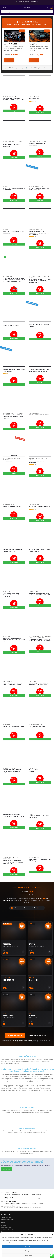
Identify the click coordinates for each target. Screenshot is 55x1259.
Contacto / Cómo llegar (7, 1219)
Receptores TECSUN (34, 96)
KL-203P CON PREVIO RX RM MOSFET (39, 506)
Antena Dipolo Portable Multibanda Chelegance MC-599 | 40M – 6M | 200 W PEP (14, 639)
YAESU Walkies (20, 413)
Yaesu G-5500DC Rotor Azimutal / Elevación (38, 770)
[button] (52, 1234)
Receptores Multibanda (9, 322)
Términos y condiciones (7, 1229)
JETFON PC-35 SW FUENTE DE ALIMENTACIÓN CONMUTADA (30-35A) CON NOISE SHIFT (39, 233)
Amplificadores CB (34, 504)
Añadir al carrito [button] (40, 112)
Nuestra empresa (6, 1217)
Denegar (27, 1251)
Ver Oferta (9, 60)
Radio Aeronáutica (34, 413)
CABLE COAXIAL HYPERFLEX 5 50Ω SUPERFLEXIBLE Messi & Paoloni (12, 683)
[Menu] (3, 7)
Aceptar (27, 1246)
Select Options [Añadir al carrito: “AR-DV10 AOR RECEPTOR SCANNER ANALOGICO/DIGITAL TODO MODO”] (40, 382)
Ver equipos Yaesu (14, 1035)
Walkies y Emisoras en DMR (10, 96)
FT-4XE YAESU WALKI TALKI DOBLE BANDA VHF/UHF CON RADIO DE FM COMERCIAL (13, 416)
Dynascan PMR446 (7, 857)
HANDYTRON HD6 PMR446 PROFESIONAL (36, 461)
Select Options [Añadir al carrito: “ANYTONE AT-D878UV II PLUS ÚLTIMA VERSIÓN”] (40, 339)
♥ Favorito (19, 60)
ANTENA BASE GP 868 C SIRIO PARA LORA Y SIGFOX (39, 816)
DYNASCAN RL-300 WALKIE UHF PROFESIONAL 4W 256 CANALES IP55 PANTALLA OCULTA (13, 862)
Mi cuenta (3, 1225)
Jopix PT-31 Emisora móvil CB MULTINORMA (37, 144)
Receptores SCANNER (34, 368)
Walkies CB (5, 186)
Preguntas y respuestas (7, 1232)
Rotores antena (33, 768)
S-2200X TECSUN (34, 98)
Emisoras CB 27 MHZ (41, 141)
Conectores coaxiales (35, 548)
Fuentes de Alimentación (35, 229)
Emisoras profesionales (35, 724)
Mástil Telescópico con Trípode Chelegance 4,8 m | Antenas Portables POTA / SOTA (13, 595)
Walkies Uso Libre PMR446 (9, 141)
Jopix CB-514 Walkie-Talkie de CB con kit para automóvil (13, 232)
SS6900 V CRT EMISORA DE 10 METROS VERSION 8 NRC (14, 370)
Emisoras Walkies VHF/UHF (36, 276)
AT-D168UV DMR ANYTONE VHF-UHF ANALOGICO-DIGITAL (39, 188)
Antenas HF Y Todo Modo (9, 548)
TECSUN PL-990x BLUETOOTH (11, 326)
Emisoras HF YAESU (7, 276)
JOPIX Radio (32, 141)
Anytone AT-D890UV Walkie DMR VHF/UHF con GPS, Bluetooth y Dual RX (13, 99)
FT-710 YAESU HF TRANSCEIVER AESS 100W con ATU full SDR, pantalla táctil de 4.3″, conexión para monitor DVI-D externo (14, 280)
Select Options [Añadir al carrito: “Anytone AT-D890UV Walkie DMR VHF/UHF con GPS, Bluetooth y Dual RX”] (14, 111)
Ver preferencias (27, 1255)
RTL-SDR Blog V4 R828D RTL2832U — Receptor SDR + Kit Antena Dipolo (39, 683)
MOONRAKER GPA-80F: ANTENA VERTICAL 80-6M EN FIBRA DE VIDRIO (13, 815)
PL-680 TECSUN (7, 461)
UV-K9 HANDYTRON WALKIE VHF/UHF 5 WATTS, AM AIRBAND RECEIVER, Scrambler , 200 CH (40, 281)
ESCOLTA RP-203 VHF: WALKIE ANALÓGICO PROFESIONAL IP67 (37, 727)
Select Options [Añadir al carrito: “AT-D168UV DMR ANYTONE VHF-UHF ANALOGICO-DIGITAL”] (40, 200)
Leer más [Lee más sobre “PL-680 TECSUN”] (14, 473)
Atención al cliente (6, 1227)
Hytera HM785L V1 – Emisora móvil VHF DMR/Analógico (40, 860)
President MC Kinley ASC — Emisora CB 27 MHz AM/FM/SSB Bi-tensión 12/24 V (40, 640)
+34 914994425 (34, 1)
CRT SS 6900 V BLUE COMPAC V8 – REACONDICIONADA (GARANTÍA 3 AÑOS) (13, 771)
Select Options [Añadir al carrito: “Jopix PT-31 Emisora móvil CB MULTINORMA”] (40, 156)
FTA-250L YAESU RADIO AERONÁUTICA (39, 415)
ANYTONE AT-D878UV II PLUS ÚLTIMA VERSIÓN (39, 325)
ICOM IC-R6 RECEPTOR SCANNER (12, 506)
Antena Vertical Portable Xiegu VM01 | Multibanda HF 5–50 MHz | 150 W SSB (39, 594)
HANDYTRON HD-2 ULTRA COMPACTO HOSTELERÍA (13, 145)
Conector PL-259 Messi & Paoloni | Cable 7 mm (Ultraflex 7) (40, 550)
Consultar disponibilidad (38, 1035)
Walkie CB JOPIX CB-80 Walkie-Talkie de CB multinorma (14, 188)
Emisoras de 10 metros (9, 368)
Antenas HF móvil (7, 591)
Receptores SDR (33, 681)
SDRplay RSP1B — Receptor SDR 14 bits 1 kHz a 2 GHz (13, 727)
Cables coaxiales (7, 681)
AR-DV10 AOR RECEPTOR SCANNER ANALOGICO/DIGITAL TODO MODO (39, 370)
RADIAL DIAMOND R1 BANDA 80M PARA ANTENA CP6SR (12, 550)
